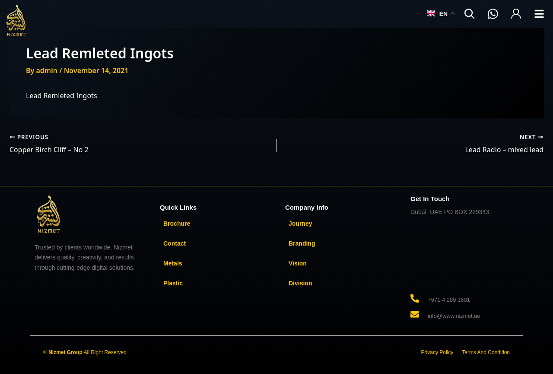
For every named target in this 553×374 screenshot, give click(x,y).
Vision (298, 263)
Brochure (176, 223)
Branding (302, 243)
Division (300, 283)
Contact (174, 243)
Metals (172, 263)
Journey (300, 223)
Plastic (173, 283)
